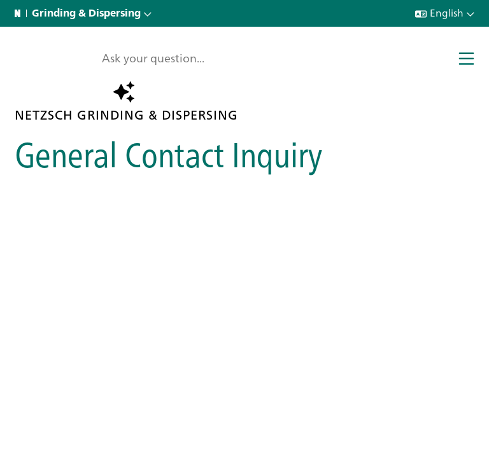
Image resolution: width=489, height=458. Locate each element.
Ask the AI (133, 91)
